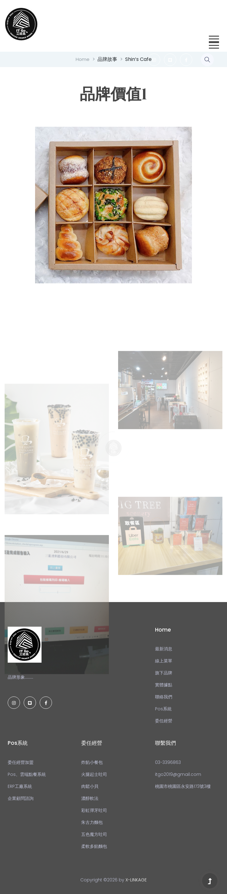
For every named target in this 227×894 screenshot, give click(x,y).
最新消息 (163, 649)
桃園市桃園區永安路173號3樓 (183, 786)
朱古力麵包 (92, 822)
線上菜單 (163, 661)
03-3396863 (168, 762)
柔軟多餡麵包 (94, 846)
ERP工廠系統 (20, 786)
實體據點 (163, 685)
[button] (213, 37)
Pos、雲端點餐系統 (27, 774)
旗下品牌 (163, 673)
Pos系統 (163, 709)
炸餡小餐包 (92, 762)
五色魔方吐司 (94, 834)
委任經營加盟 (21, 762)
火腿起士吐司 (94, 774)
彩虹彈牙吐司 (94, 810)
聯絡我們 (163, 697)
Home (83, 59)
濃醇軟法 (89, 798)
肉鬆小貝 (89, 786)
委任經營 (163, 721)
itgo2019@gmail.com (178, 774)
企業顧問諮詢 (21, 798)
